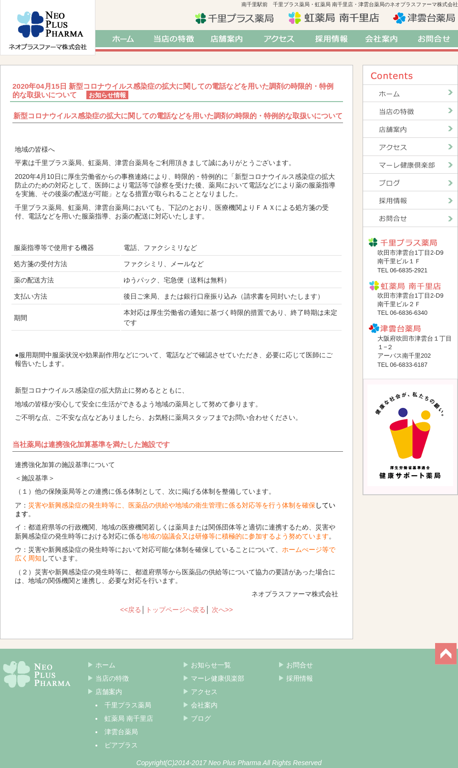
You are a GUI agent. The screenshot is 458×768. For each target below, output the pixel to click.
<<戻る (130, 609)
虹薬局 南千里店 (128, 718)
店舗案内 (226, 41)
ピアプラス (121, 745)
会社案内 (384, 41)
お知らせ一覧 (211, 665)
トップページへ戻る (176, 609)
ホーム (121, 41)
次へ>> (222, 609)
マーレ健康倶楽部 (217, 678)
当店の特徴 (174, 41)
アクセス (279, 41)
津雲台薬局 (121, 732)
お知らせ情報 (107, 95)
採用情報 (331, 41)
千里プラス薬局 (127, 705)
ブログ (201, 718)
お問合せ (434, 41)
